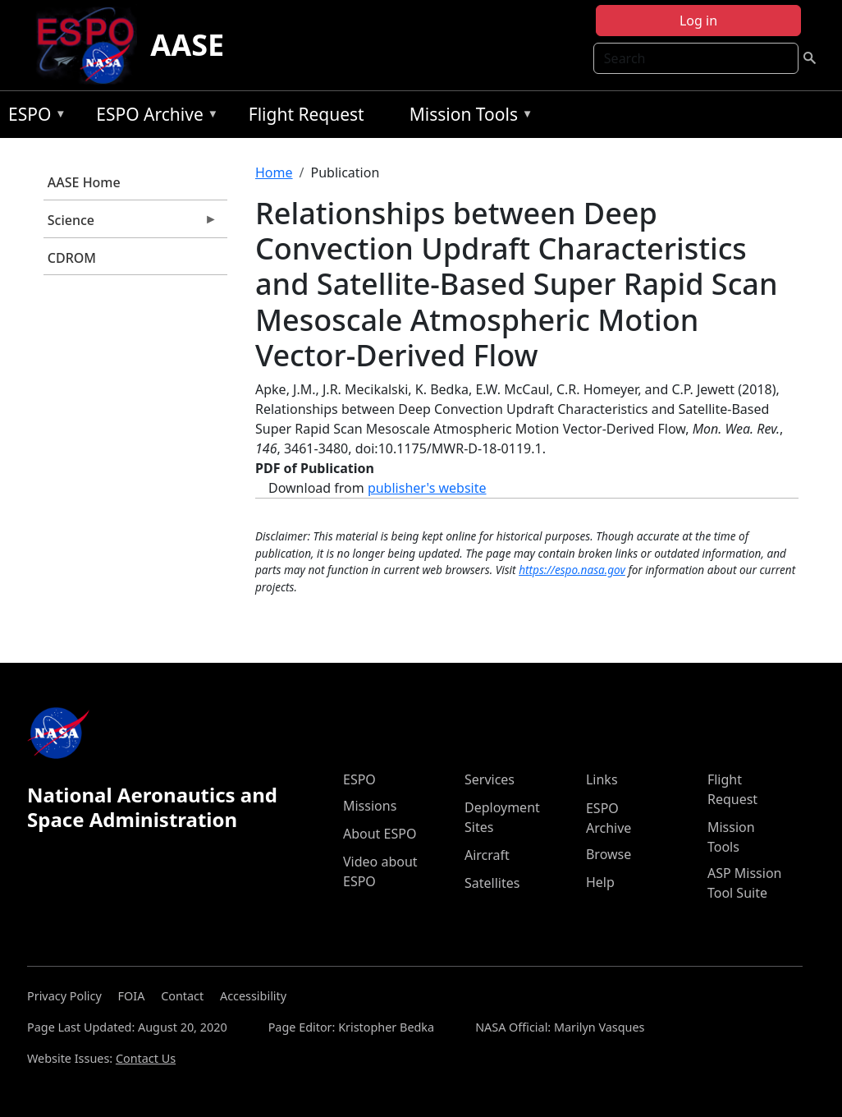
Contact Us (146, 1058)
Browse (608, 854)
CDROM (72, 258)
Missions (369, 806)
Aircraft (487, 855)
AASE (187, 45)
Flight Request (306, 114)
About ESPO (379, 834)
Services (489, 779)
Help (600, 882)
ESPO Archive (153, 117)
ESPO (33, 117)
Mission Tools (467, 117)
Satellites (491, 883)
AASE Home (84, 182)
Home (274, 172)
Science (130, 224)
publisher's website (427, 488)
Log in (698, 20)
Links (602, 779)
